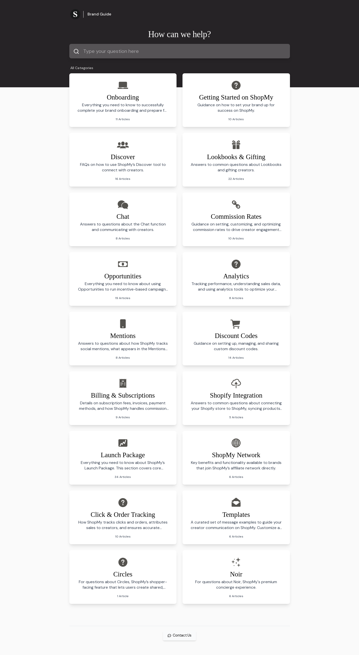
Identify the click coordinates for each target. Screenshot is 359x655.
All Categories (81, 68)
